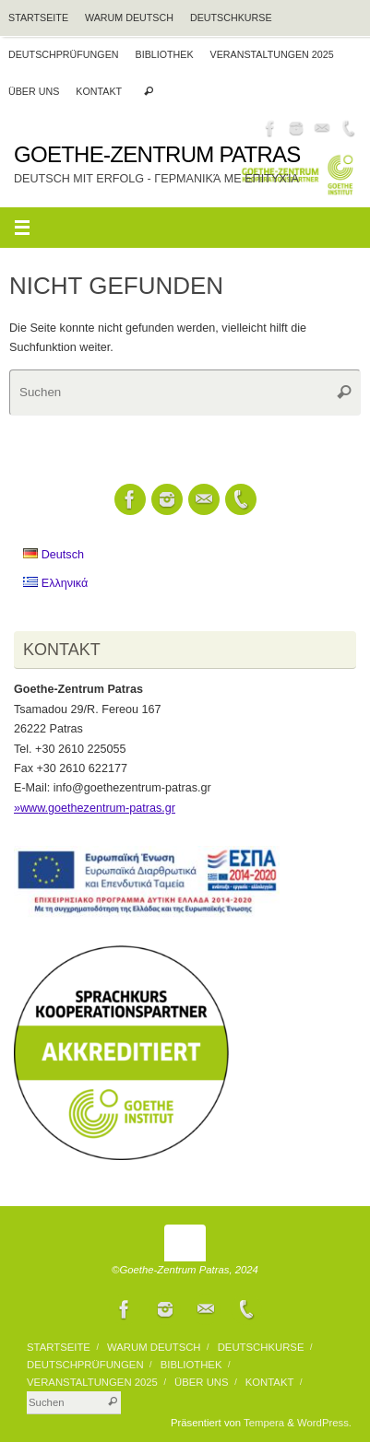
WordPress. (324, 1422)
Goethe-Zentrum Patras (157, 155)
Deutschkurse (231, 17)
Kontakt (99, 91)
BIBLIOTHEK (165, 54)
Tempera (264, 1422)
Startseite (38, 17)
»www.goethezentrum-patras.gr (94, 808)
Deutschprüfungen (63, 54)
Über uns (33, 91)
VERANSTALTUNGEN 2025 (272, 54)
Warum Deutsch (129, 17)
